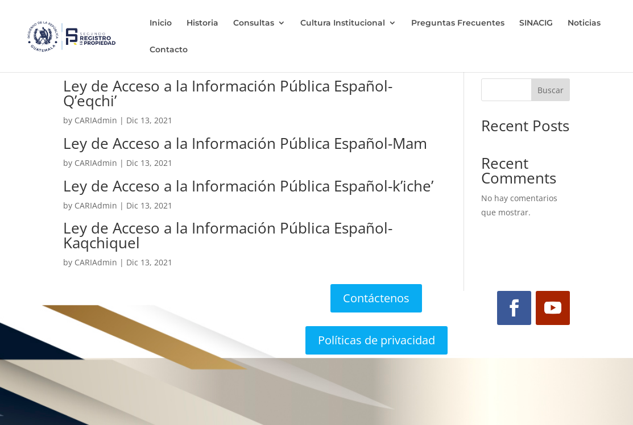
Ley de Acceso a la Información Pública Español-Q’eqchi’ (227, 93)
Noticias (584, 23)
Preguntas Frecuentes (457, 23)
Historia (202, 23)
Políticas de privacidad (376, 340)
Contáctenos (376, 298)
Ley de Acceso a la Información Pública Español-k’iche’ (248, 186)
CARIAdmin (96, 120)
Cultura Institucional (342, 23)
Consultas (253, 23)
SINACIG (536, 23)
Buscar (550, 90)
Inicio (161, 23)
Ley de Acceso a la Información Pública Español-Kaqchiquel (227, 235)
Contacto (169, 50)
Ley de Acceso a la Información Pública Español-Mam (245, 143)
